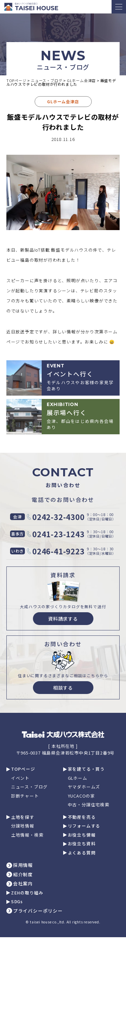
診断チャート (25, 796)
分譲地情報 (22, 826)
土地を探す (22, 817)
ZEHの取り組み (27, 893)
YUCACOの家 (81, 796)
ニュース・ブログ (29, 787)
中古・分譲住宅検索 (89, 805)
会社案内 (23, 884)
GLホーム (77, 778)
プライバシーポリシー (38, 911)
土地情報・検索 (27, 835)
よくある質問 (82, 853)
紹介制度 (23, 875)
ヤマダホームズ (84, 787)
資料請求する (63, 618)
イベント (20, 778)
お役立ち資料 (82, 844)
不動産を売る (82, 817)
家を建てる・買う (86, 769)
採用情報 (23, 865)
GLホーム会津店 (63, 101)
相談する (63, 687)
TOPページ (23, 769)
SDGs (17, 902)
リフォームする (84, 826)
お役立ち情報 (82, 835)
